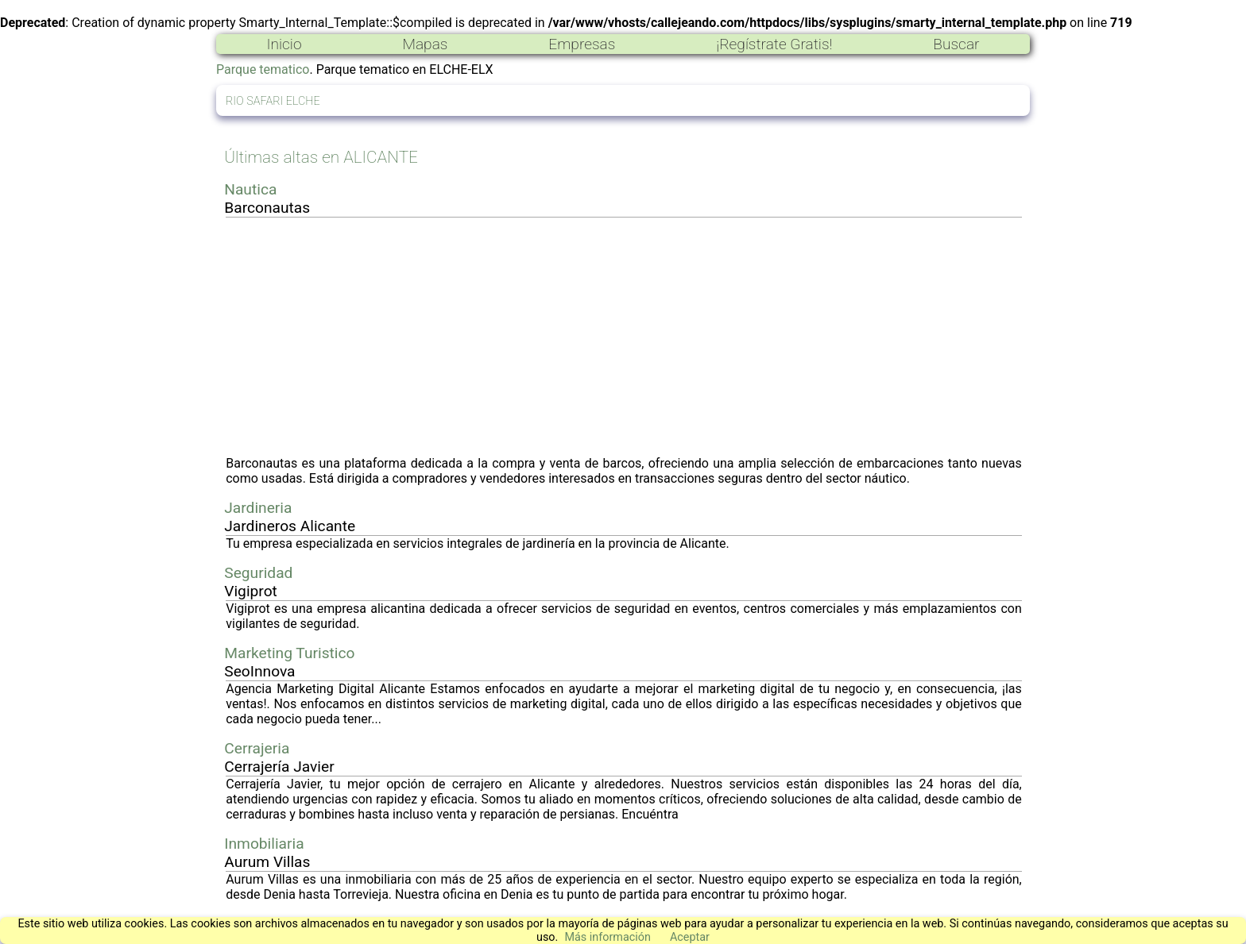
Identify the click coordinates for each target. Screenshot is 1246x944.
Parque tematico (262, 69)
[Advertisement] (624, 336)
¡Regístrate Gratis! (774, 44)
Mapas (424, 44)
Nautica (250, 189)
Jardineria (258, 508)
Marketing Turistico (289, 653)
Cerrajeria (256, 748)
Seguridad (258, 573)
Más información (607, 937)
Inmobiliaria (264, 843)
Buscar (956, 44)
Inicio (283, 44)
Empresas (581, 44)
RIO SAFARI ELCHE (273, 101)
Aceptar (690, 937)
